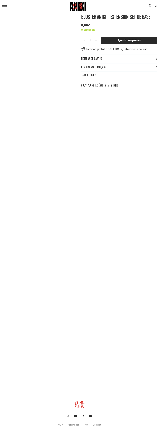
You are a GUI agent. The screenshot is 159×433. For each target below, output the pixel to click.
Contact (97, 424)
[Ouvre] (4, 6)
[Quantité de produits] (90, 40)
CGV (60, 424)
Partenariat (73, 424)
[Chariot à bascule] (150, 5)
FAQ (86, 424)
